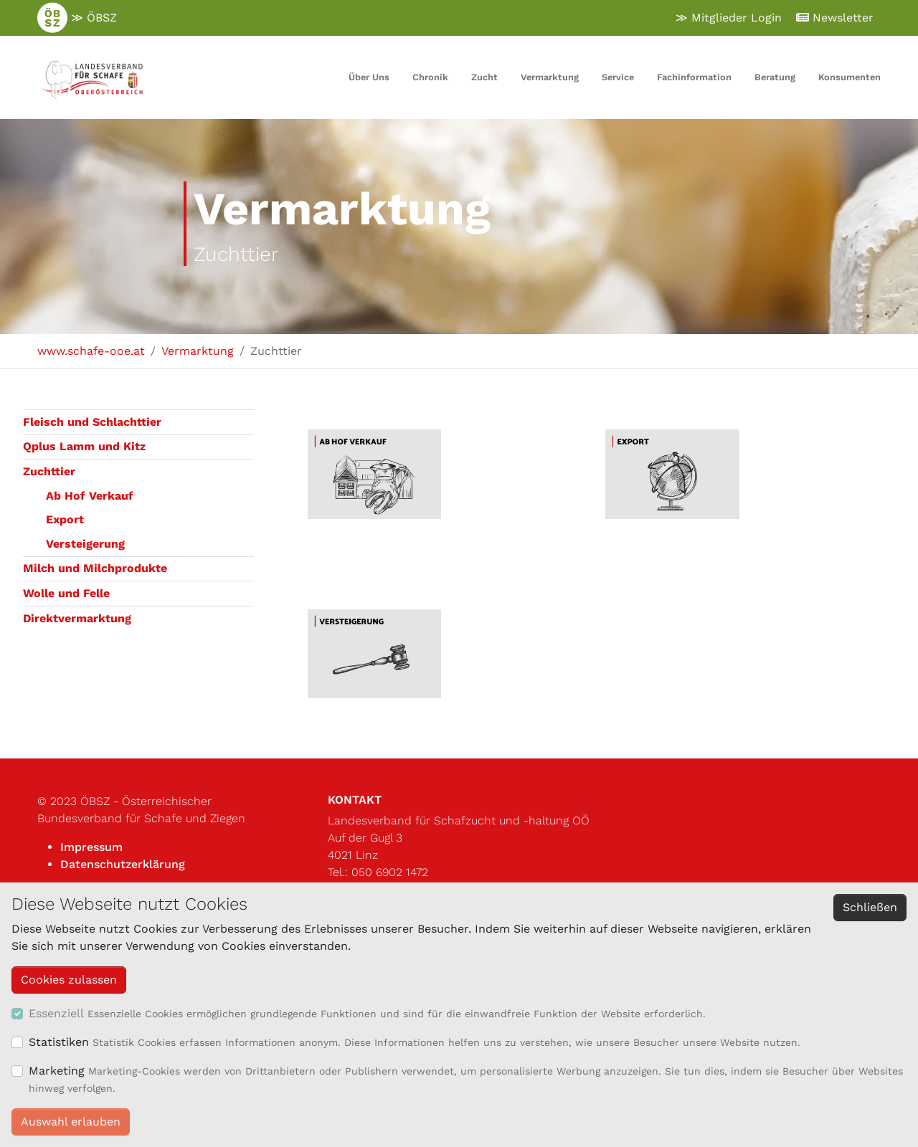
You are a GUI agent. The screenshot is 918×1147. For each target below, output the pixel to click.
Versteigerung (85, 544)
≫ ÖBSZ (77, 18)
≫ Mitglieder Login (729, 17)
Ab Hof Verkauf (89, 496)
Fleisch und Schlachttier (92, 422)
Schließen (870, 907)
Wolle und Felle (66, 593)
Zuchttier (49, 471)
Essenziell (56, 1013)
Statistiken (59, 1042)
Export (65, 519)
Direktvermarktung (77, 618)
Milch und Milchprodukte (95, 568)
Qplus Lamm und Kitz (84, 446)
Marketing (57, 1070)
